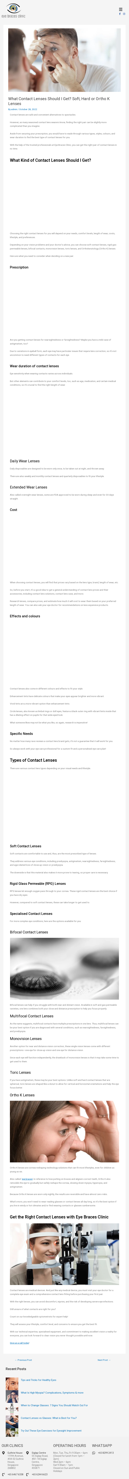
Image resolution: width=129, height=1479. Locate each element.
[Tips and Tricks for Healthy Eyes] (12, 1384)
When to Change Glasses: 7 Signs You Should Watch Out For (54, 1405)
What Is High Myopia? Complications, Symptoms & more (52, 1392)
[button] (120, 9)
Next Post (104, 1360)
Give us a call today (19, 1343)
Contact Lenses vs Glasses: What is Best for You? (49, 1418)
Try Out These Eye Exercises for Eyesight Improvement (51, 1430)
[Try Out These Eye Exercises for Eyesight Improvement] (12, 1434)
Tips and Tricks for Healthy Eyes (38, 1380)
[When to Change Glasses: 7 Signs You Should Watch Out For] (12, 1409)
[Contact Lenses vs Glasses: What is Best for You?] (12, 1422)
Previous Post (23, 1360)
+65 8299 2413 (106, 1452)
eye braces (27, 1179)
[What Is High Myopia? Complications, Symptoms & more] (12, 1396)
